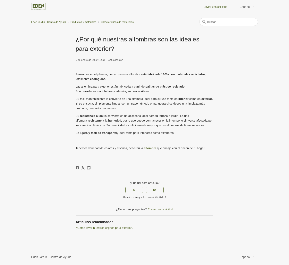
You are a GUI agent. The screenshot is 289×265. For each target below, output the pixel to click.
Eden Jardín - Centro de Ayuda (48, 22)
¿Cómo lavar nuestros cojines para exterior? (104, 227)
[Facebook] (77, 167)
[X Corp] (83, 167)
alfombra (150, 148)
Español (247, 6)
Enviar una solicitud (215, 6)
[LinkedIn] (88, 167)
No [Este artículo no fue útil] (154, 190)
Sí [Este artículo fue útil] (134, 190)
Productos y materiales (83, 22)
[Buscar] (228, 22)
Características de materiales (117, 22)
